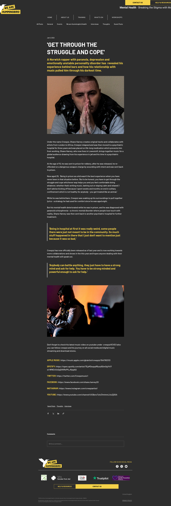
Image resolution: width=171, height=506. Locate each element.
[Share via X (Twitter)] (53, 413)
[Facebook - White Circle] (117, 466)
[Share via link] (63, 413)
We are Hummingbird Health (76, 24)
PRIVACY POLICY (127, 500)
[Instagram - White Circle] (121, 466)
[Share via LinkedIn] (58, 413)
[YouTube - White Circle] (126, 466)
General (50, 24)
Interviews (95, 24)
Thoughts (106, 24)
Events (59, 24)
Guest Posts (118, 24)
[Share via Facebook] (48, 413)
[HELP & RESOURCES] (65, 486)
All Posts (40, 24)
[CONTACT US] (137, 2)
